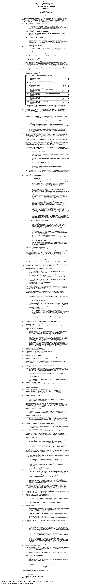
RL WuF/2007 (42, 20)
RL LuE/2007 (45, 118)
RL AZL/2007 (58, 56)
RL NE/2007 (38, 264)
